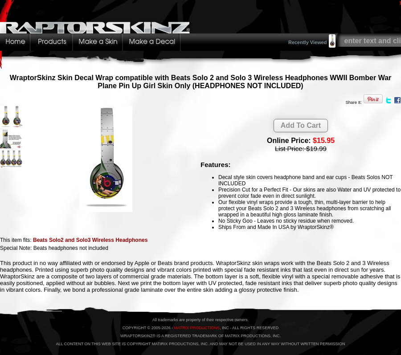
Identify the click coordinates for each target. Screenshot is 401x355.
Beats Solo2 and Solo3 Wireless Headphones (90, 240)
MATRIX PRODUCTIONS (197, 328)
